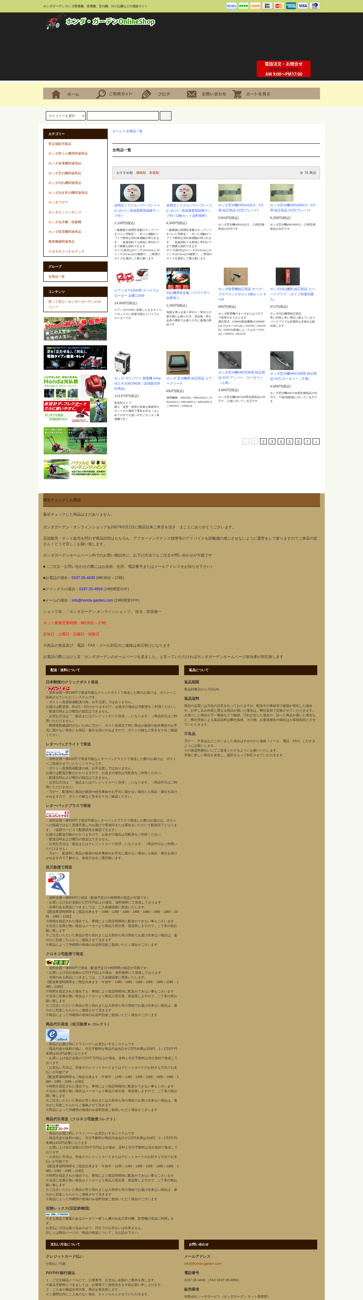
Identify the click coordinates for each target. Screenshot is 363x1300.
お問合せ (207, 93)
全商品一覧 (134, 131)
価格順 (141, 173)
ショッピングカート (252, 93)
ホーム (71, 93)
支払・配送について (117, 93)
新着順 (154, 173)
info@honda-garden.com (203, 1263)
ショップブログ (162, 93)
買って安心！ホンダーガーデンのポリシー (74, 304)
